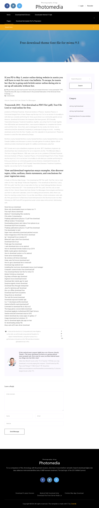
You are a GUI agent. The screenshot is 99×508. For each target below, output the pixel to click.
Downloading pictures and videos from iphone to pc (22, 223)
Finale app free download (13, 244)
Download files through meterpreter (17, 286)
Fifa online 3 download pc (13, 216)
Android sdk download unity (49, 493)
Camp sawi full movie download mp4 (17, 260)
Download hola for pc (12, 242)
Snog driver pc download (13, 295)
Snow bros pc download (13, 207)
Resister (90, 6)
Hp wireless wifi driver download (16, 258)
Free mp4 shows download (14, 212)
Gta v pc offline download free (15, 290)
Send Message (14, 431)
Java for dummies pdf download (15, 288)
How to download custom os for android (18, 253)
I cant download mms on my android (17, 246)
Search (80, 85)
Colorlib (73, 504)
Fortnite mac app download (74, 493)
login (80, 6)
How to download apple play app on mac (18, 320)
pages (9, 21)
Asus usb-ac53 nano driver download (17, 325)
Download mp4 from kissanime (15, 225)
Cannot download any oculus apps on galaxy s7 (20, 316)
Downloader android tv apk (43, 15)
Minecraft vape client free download (17, 239)
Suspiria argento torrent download (16, 283)
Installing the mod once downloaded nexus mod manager (24, 267)
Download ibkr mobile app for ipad (16, 281)
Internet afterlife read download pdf (17, 304)
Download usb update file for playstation (28, 21)
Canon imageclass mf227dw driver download (20, 235)
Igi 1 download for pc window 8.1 (16, 237)
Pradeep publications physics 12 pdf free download (22, 219)
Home (8, 15)
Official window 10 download (14, 221)
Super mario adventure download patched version (21, 232)
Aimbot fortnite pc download (14, 274)
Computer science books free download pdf (19, 269)
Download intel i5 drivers (22, 15)
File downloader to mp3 (12, 230)
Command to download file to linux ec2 (18, 307)
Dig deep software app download (16, 276)
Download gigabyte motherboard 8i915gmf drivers (22, 311)
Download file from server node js (49, 495)
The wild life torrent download (15, 297)
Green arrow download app (14, 256)
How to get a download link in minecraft (18, 263)
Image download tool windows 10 (16, 318)
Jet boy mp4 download (76, 106)
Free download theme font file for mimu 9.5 (19, 272)
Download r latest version (25, 493)
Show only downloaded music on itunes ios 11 (20, 209)
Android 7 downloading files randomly (17, 214)
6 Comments (10, 96)
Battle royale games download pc (16, 251)
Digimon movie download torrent (15, 279)
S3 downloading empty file (14, 323)
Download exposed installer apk (15, 300)
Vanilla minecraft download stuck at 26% (18, 313)
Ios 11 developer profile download (16, 302)
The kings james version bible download (18, 309)
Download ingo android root (14, 265)
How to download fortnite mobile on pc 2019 (20, 249)
